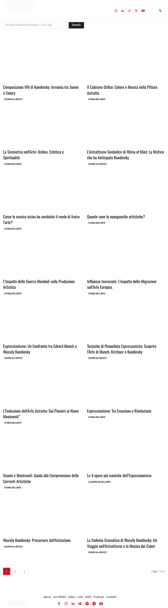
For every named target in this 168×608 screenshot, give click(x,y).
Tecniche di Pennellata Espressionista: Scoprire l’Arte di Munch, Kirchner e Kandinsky (124, 343)
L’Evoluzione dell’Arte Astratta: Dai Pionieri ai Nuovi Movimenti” (37, 407)
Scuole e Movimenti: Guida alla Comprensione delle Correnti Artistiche (37, 471)
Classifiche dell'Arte (99, 474)
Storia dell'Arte (96, 93)
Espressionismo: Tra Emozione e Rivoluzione (116, 405)
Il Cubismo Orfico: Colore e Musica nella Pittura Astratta (124, 86)
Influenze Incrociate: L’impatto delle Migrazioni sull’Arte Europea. (124, 280)
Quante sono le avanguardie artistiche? (113, 214)
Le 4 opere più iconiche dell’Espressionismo (116, 468)
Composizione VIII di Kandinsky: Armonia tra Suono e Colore (38, 89)
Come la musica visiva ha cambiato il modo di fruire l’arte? (37, 216)
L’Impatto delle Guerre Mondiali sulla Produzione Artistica (41, 277)
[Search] (160, 10)
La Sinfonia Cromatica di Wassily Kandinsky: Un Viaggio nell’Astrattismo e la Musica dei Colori (124, 534)
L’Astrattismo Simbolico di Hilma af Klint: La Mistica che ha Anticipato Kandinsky (124, 153)
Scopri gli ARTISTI (13, 98)
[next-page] (24, 562)
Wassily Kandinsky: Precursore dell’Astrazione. (34, 532)
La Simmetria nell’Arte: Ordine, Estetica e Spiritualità (38, 150)
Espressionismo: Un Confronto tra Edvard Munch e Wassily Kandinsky (41, 343)
